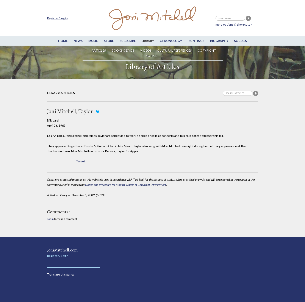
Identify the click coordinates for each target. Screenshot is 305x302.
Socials (240, 41)
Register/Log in (57, 18)
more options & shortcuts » (234, 24)
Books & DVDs (123, 50)
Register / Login (57, 255)
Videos (146, 50)
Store (109, 41)
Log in (50, 218)
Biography (219, 41)
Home (63, 41)
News (78, 41)
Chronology (171, 41)
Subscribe (128, 41)
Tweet (80, 161)
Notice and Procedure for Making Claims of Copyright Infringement (125, 184)
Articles (99, 50)
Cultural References (174, 50)
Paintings (196, 41)
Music (93, 41)
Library (148, 41)
